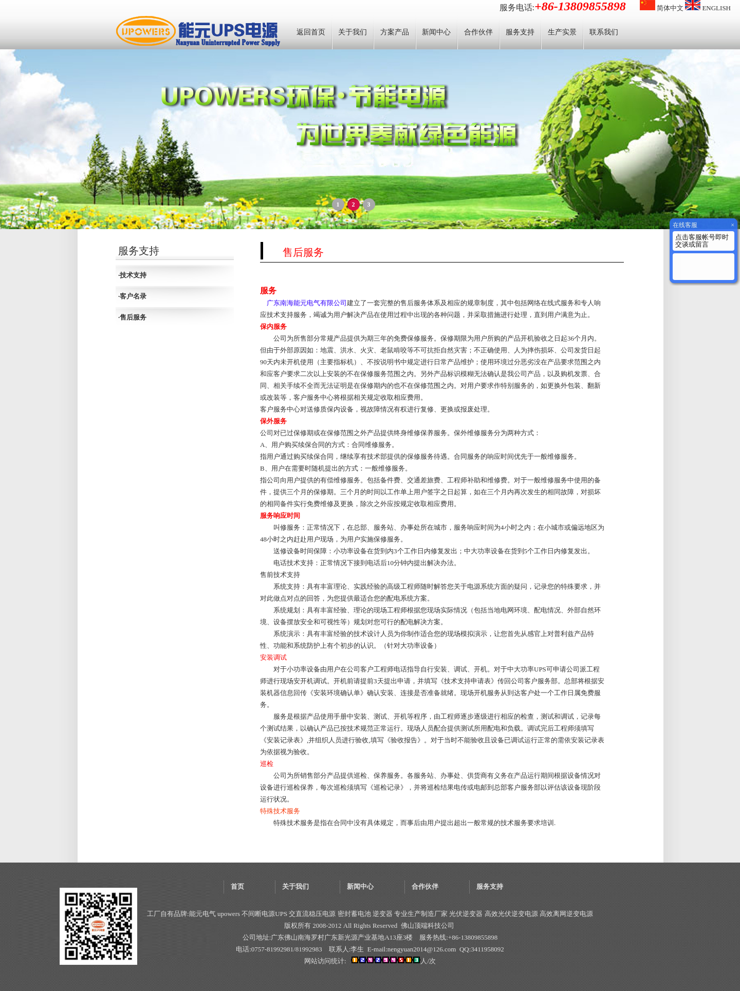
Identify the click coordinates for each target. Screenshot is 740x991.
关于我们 (352, 32)
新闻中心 (436, 32)
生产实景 (562, 32)
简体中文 (661, 8)
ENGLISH (708, 8)
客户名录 (133, 296)
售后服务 (133, 317)
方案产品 (394, 32)
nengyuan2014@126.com (421, 949)
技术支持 (133, 275)
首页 (237, 886)
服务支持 (520, 32)
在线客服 (685, 225)
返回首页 (311, 32)
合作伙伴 (478, 32)
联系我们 (603, 32)
